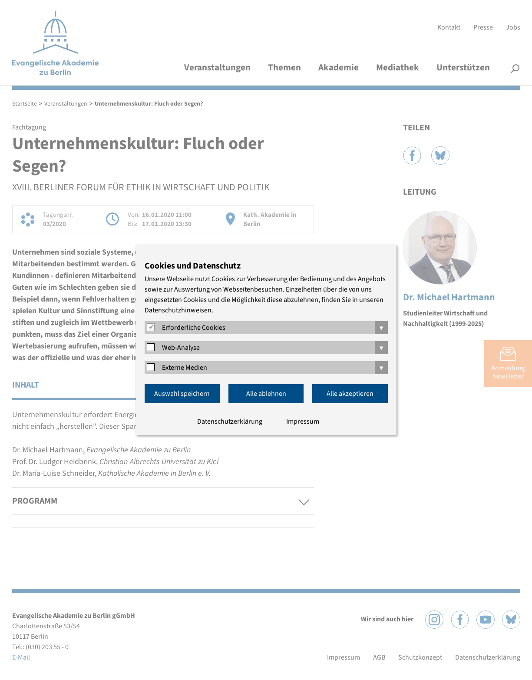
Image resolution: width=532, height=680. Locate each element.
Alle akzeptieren (350, 393)
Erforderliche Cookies (193, 327)
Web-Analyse (181, 347)
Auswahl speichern (182, 393)
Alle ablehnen (266, 393)
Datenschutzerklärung (229, 421)
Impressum (302, 421)
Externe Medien (184, 367)
